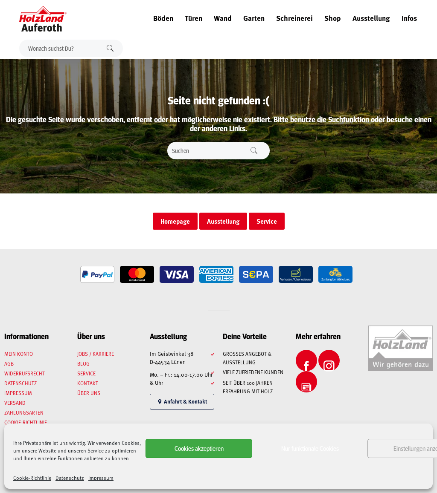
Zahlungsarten (24, 412)
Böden (163, 18)
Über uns (88, 392)
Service (86, 373)
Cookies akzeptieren (199, 448)
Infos (409, 18)
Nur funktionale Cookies (310, 448)
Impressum (101, 477)
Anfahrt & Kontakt (182, 401)
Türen (193, 18)
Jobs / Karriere (95, 353)
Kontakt (87, 383)
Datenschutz (69, 477)
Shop (332, 18)
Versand (15, 402)
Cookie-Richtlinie (32, 477)
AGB (9, 363)
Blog (83, 363)
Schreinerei (294, 18)
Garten (254, 18)
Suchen (110, 48)
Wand (223, 18)
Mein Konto (18, 353)
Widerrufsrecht (24, 373)
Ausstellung (371, 18)
